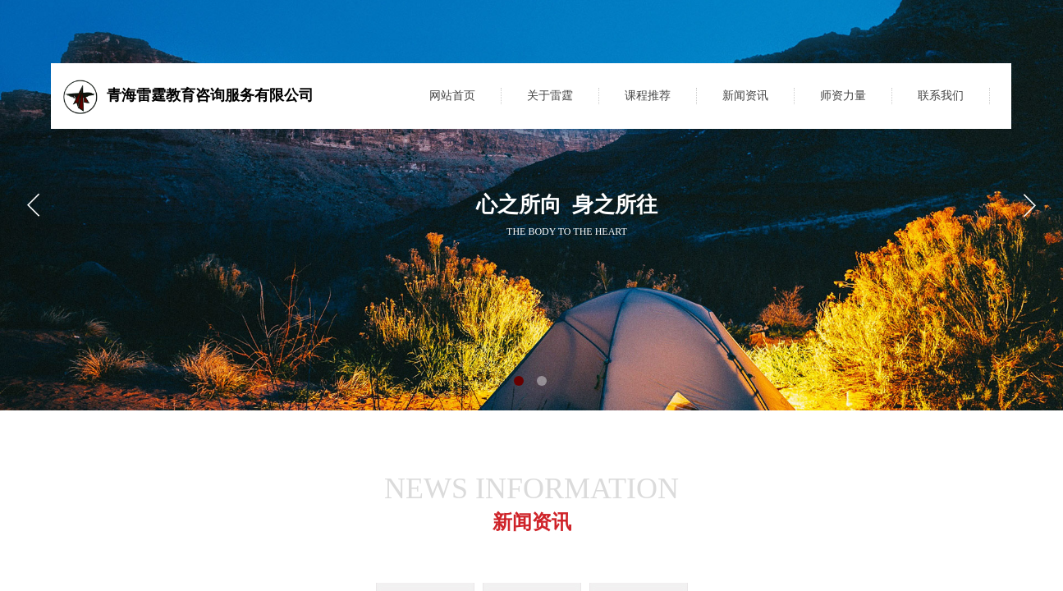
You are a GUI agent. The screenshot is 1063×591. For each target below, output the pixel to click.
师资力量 (843, 95)
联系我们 (941, 95)
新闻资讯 (745, 95)
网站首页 (452, 95)
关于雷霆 (550, 95)
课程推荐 (648, 95)
